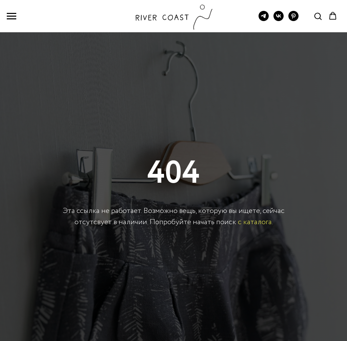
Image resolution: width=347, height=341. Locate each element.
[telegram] (264, 19)
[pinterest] (293, 19)
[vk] (278, 19)
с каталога (255, 222)
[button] (318, 16)
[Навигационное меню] (11, 16)
